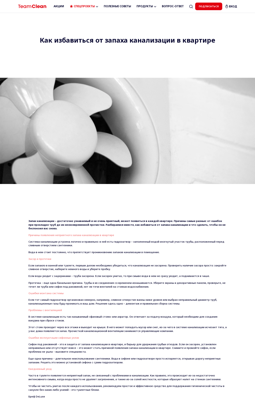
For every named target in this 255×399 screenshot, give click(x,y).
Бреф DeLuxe (36, 290)
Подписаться (209, 6)
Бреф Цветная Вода (41, 314)
